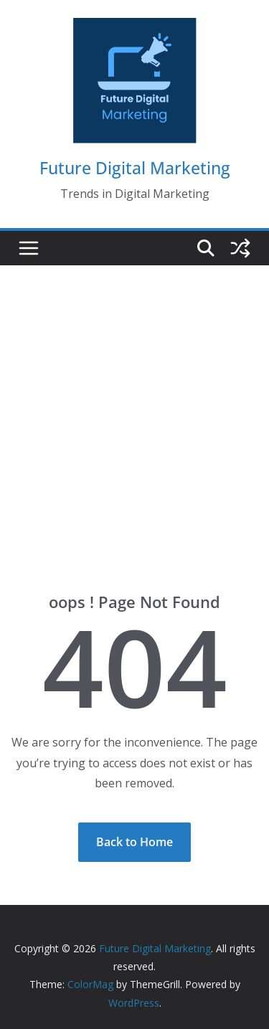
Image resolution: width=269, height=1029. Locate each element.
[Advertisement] (134, 406)
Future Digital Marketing (134, 167)
